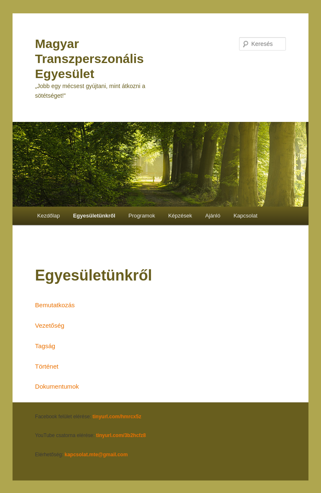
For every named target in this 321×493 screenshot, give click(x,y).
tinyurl (104, 435)
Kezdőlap (48, 215)
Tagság (45, 345)
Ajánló (212, 215)
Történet (47, 366)
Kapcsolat (245, 215)
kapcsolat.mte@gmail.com (96, 455)
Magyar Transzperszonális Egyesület (89, 59)
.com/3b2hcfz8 (128, 435)
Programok (141, 215)
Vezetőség (49, 325)
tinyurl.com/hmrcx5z (116, 417)
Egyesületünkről (94, 215)
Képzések (180, 215)
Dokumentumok (57, 386)
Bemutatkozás (55, 304)
